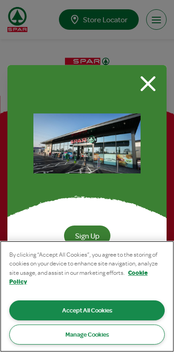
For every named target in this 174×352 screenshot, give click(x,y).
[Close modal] (148, 83)
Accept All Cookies (87, 310)
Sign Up (87, 235)
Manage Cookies (87, 334)
